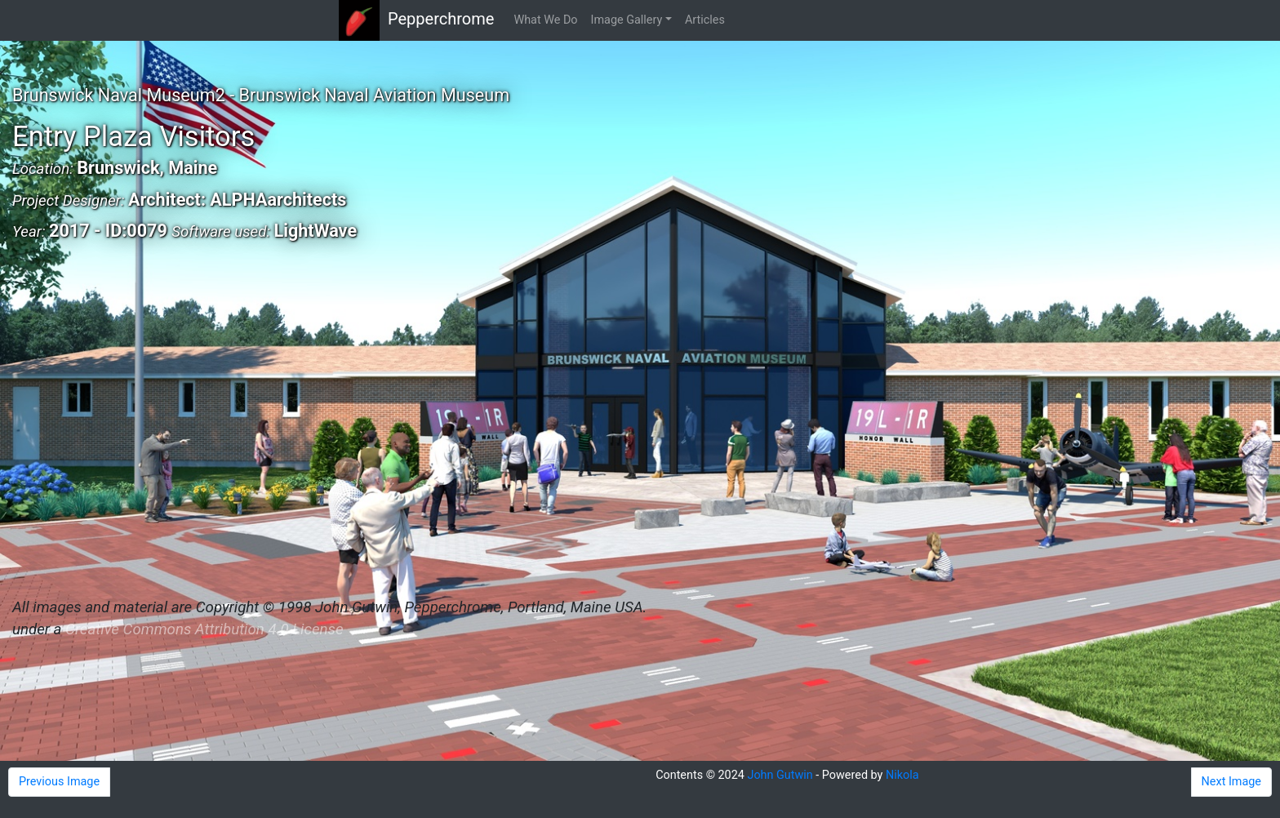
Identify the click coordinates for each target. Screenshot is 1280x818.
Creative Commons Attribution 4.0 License (204, 629)
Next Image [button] (1231, 782)
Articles (705, 20)
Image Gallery (627, 20)
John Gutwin (779, 775)
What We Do (545, 20)
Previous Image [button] (59, 782)
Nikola (902, 775)
